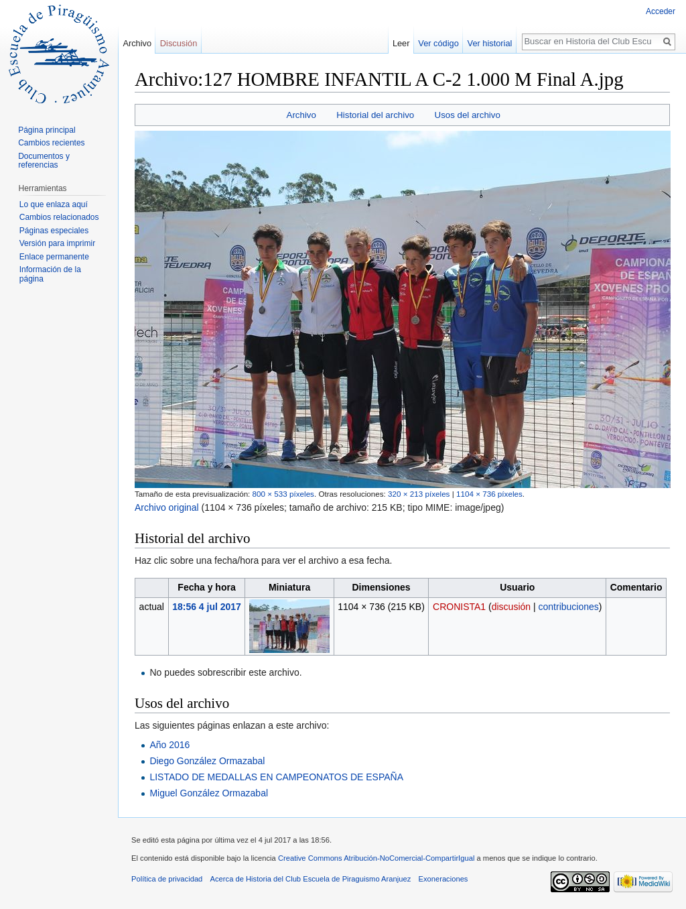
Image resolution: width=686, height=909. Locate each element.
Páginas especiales (53, 230)
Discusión (178, 43)
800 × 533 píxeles (283, 493)
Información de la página (50, 274)
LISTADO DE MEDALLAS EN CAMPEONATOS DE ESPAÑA (276, 777)
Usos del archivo (467, 115)
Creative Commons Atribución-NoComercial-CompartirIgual (376, 858)
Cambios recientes (51, 142)
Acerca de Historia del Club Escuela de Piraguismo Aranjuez (310, 879)
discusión (511, 606)
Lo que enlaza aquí (53, 204)
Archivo (301, 115)
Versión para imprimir (57, 243)
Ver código (438, 43)
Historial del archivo (375, 115)
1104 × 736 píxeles (489, 493)
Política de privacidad (166, 879)
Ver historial (490, 43)
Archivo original (167, 507)
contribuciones (569, 606)
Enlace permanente (54, 256)
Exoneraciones (443, 879)
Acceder (660, 11)
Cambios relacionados (59, 217)
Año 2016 (169, 744)
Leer (401, 43)
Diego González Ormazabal (207, 760)
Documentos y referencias (44, 161)
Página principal (46, 130)
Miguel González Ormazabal (208, 793)
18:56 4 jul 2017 (206, 606)
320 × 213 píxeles (419, 493)
